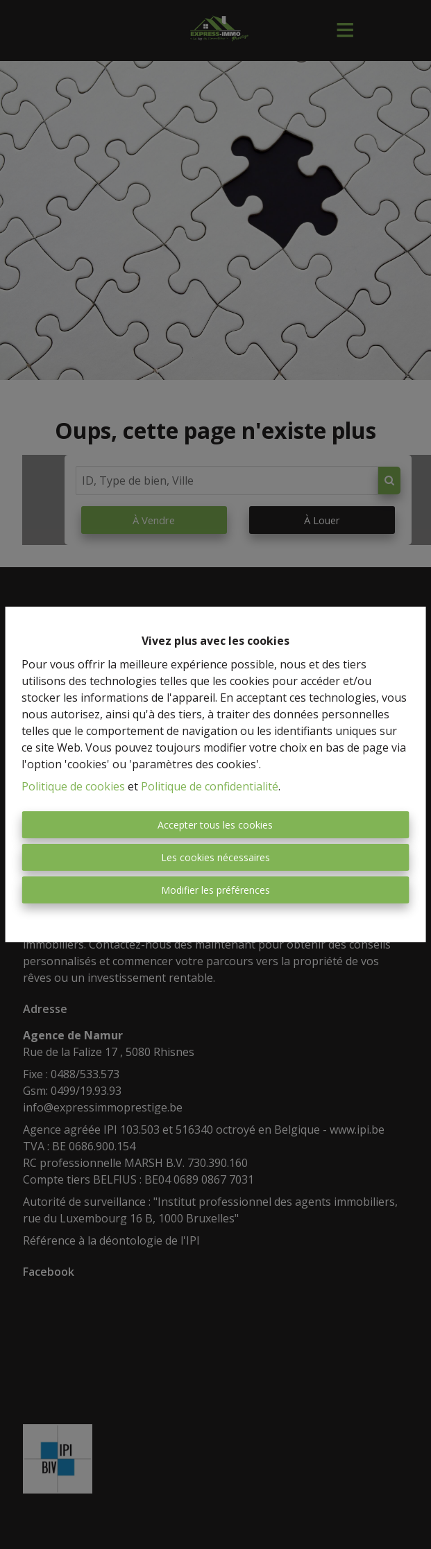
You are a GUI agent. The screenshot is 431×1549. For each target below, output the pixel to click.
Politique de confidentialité (209, 786)
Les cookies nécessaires (215, 857)
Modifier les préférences (215, 890)
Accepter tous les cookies (215, 824)
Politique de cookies (73, 786)
